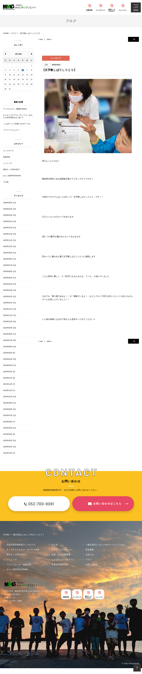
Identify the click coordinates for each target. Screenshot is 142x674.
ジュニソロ (11, 559)
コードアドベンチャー (62, 550)
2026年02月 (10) (9, 221)
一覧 (133, 39)
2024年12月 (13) (9, 309)
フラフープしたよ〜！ (11, 130)
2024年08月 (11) (9, 334)
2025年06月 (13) (9, 271)
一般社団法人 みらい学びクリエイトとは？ (105, 545)
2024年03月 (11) (9, 365)
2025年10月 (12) (9, 246)
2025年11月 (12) (9, 240)
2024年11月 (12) (9, 315)
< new (40, 39)
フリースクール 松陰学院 (18, 564)
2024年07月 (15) (9, 340)
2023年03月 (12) (9, 440)
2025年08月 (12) (9, 259)
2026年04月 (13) (9, 209)
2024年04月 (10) (9, 359)
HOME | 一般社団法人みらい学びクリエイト (24, 535)
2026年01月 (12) (9, 228)
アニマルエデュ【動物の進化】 (15, 109)
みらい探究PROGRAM (17, 569)
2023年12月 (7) (9, 384)
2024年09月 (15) (9, 328)
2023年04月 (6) (9, 434)
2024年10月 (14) (9, 321)
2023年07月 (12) (9, 415)
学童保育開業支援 (60, 564)
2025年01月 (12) (9, 303)
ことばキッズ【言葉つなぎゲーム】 (17, 124)
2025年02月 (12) (9, 296)
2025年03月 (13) (9, 290)
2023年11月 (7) (9, 390)
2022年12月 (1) (9, 453)
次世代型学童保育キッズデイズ (20, 545)
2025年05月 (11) (9, 278)
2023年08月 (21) (9, 409)
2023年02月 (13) (9, 447)
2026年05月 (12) (9, 203)
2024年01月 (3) (9, 378)
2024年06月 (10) (9, 347)
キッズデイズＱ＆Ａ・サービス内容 (22, 550)
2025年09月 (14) (9, 253)
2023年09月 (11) (9, 403)
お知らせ (89, 555)
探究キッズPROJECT (16, 555)
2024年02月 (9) (9, 372)
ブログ (88, 559)
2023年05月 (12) (9, 428)
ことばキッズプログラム (63, 559)
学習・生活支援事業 (61, 555)
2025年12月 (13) (9, 234)
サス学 (55, 545)
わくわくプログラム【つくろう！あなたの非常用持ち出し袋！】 (18, 116)
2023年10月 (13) (9, 397)
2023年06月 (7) (9, 422)
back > (49, 39)
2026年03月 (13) (9, 215)
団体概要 (89, 550)
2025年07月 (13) (9, 265)
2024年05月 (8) (9, 353)
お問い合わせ (91, 564)
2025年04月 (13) (9, 284)
